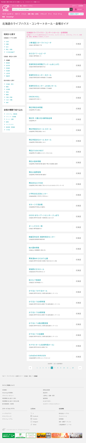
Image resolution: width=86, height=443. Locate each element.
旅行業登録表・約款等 (8, 404)
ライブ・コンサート (7, 14)
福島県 (8, 76)
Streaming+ (10, 17)
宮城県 (8, 68)
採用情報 (61, 419)
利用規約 (4, 390)
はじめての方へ (47, 401)
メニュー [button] (79, 9)
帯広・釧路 (9, 49)
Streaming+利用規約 (7, 392)
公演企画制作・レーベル (65, 424)
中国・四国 (9, 97)
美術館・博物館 (10, 127)
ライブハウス (9, 124)
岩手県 (8, 65)
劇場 (7, 122)
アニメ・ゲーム (57, 14)
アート (50, 14)
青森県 (8, 63)
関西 (7, 94)
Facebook (35, 416)
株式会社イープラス (64, 413)
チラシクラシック (6, 416)
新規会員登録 (46, 390)
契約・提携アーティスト (65, 421)
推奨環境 (45, 398)
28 (72, 368)
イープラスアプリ (6, 413)
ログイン (74, 5)
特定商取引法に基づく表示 (9, 398)
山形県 (8, 73)
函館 (7, 44)
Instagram (35, 421)
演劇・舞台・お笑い (33, 14)
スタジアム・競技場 (11, 114)
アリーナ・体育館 (11, 117)
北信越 (8, 89)
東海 (7, 92)
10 (64, 368)
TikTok (34, 424)
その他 (8, 130)
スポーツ (17, 14)
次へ (80, 367)
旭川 (7, 47)
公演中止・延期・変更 (48, 395)
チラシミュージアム (7, 419)
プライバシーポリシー (8, 395)
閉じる (84, 2)
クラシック (43, 14)
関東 (7, 87)
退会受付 (45, 392)
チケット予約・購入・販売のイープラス (22, 6)
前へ (30, 367)
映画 (3, 17)
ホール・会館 (9, 119)
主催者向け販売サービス (76, 14)
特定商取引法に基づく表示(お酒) (10, 401)
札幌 (7, 41)
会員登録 (80, 5)
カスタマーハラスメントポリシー (51, 404)
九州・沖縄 (9, 100)
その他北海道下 (10, 52)
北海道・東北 (9, 84)
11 (67, 368)
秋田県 (8, 71)
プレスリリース (63, 416)
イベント (23, 14)
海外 (7, 102)
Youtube (35, 419)
